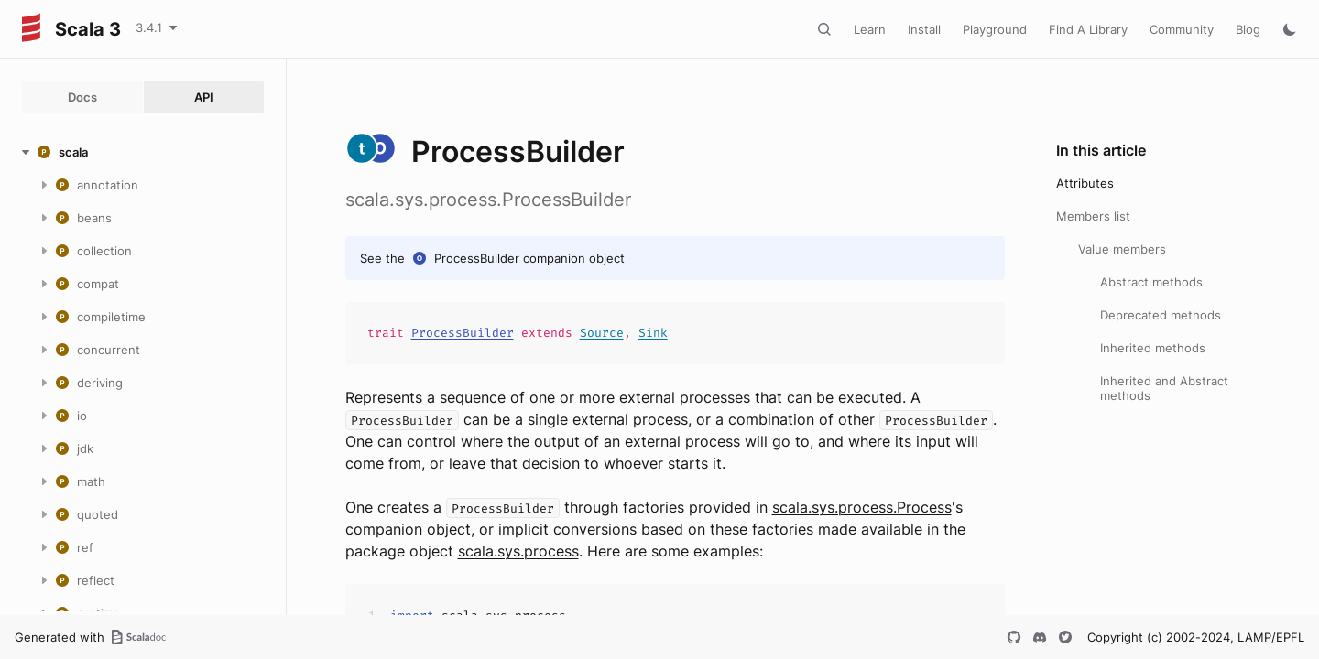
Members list (1093, 216)
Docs (82, 97)
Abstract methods (1151, 282)
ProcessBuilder (476, 258)
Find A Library (1088, 29)
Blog (1248, 29)
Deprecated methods (1160, 315)
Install (924, 29)
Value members (1122, 249)
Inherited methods (1152, 347)
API (203, 97)
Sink (653, 332)
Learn (870, 29)
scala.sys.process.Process (862, 507)
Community (1182, 29)
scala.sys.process (518, 551)
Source (602, 332)
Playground (995, 29)
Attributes (1085, 183)
